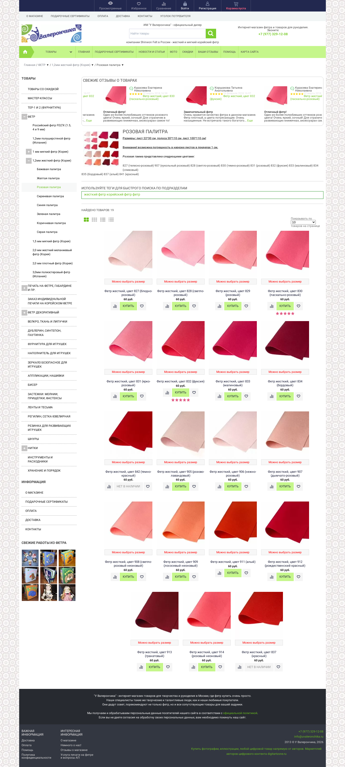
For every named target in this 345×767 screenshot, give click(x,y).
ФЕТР (28, 117)
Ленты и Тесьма (40, 407)
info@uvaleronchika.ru (308, 736)
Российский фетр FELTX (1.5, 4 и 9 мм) (52, 127)
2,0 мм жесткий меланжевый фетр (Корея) (52, 252)
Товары (59, 52)
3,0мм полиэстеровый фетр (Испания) (51, 274)
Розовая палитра (49, 187)
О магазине (34, 16)
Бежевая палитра (49, 169)
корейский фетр (119, 194)
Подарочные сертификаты (70, 16)
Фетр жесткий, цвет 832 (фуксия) (134, 97)
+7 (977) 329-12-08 (273, 34)
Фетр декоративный (40, 313)
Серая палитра (47, 232)
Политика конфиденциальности (36, 756)
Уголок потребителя (175, 16)
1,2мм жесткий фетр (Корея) (48, 161)
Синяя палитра (47, 205)
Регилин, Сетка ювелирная (49, 416)
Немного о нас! (71, 745)
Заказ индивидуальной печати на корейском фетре (50, 301)
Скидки (187, 51)
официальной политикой (240, 713)
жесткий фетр (95, 194)
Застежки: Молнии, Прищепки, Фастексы (45, 396)
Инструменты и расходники (40, 459)
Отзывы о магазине (74, 750)
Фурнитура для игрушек (47, 344)
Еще (151, 120)
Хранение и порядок (44, 470)
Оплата (103, 16)
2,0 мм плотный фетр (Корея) (53, 263)
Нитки (30, 448)
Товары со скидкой (43, 89)
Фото (173, 51)
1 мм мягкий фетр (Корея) (47, 152)
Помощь (229, 51)
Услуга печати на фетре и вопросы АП (77, 756)
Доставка (123, 16)
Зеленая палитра (48, 214)
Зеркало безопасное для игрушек (47, 364)
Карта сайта (250, 51)
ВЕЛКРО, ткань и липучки (47, 321)
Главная (84, 51)
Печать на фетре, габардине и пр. (47, 288)
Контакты (145, 16)
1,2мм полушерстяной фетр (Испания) (51, 140)
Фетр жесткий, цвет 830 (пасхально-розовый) (214, 97)
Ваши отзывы (208, 51)
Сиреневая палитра (50, 196)
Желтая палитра (48, 178)
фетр (136, 194)
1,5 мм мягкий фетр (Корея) (51, 241)
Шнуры (33, 439)
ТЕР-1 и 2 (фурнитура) (44, 107)
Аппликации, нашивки (46, 375)
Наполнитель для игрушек (49, 353)
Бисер (32, 384)
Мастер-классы (40, 98)
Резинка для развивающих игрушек (49, 428)
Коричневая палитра (51, 223)
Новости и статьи (152, 51)
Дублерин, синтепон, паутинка (44, 332)
